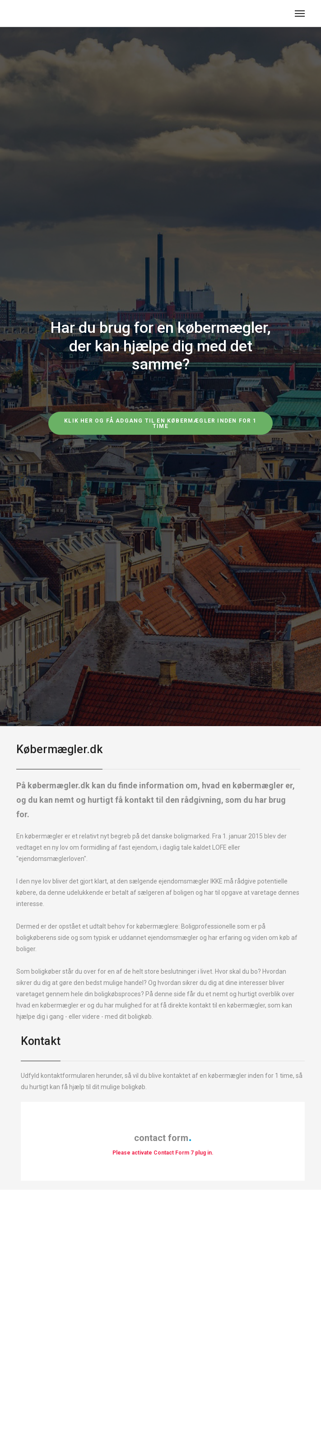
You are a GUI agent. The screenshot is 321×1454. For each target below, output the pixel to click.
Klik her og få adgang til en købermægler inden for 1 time (160, 423)
